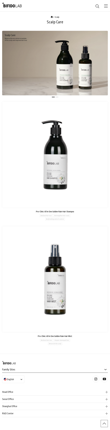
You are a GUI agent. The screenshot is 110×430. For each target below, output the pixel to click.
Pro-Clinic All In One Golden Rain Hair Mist (55, 336)
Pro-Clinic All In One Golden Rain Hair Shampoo (55, 211)
